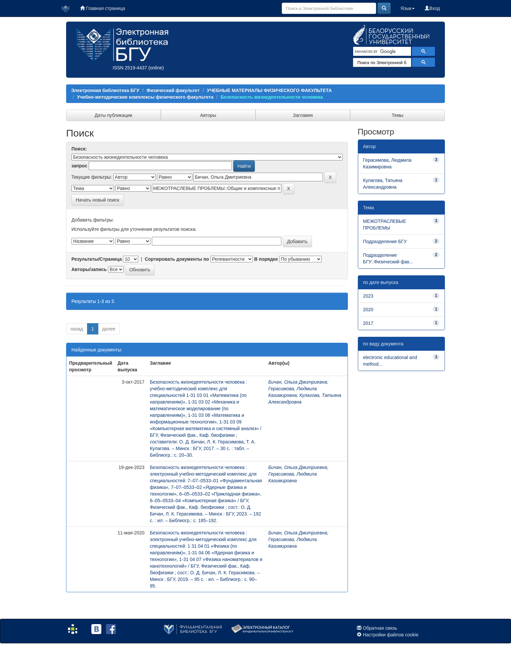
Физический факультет (173, 90)
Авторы (208, 115)
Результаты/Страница (96, 259)
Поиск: (79, 148)
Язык (408, 8)
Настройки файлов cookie (391, 634)
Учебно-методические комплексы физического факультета (145, 97)
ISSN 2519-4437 (130, 67)
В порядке (266, 259)
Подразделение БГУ (385, 241)
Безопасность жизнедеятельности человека (272, 97)
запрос (79, 165)
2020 (368, 309)
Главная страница (102, 8)
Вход (432, 8)
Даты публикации (113, 115)
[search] (381, 51)
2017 (368, 323)
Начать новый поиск (97, 200)
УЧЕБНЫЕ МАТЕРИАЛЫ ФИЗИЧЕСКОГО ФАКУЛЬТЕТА (269, 90)
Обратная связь (380, 628)
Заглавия (303, 115)
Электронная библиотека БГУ (105, 90)
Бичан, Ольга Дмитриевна (297, 382)
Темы (397, 115)
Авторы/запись (89, 269)
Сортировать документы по (177, 259)
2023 (368, 296)
